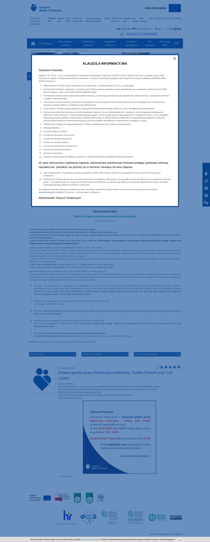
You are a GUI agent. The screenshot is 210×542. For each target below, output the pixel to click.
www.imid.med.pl (46, 192)
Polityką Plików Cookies (91, 539)
